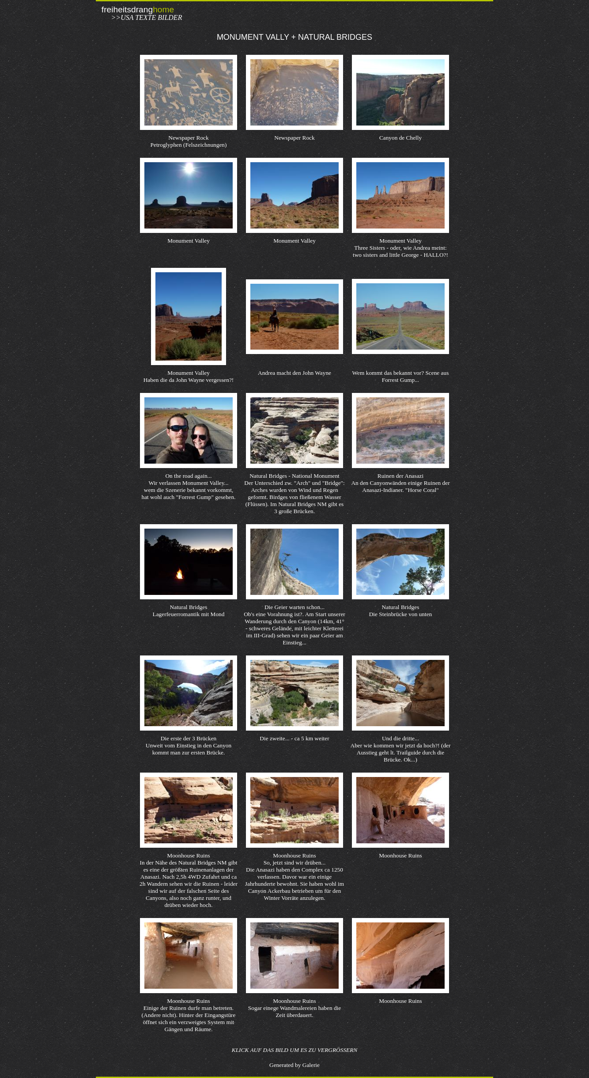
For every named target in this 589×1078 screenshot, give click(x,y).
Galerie (311, 1065)
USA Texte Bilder (151, 17)
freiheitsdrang (138, 9)
